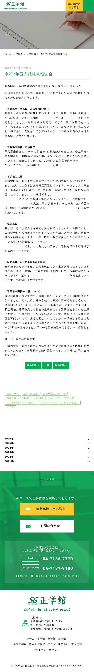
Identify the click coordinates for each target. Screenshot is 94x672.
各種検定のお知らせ (54, 393)
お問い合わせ (43, 526)
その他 (10, 407)
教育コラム (12, 393)
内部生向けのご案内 (17, 398)
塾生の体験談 (37, 644)
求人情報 (76, 644)
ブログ (19, 54)
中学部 (51, 638)
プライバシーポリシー (46, 649)
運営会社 (63, 644)
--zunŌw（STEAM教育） (21, 402)
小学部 (41, 638)
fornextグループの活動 (61, 398)
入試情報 (31, 54)
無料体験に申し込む (74, 6)
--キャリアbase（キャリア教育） (59, 402)
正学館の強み (19, 644)
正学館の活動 (31, 393)
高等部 (62, 638)
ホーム (8, 54)
